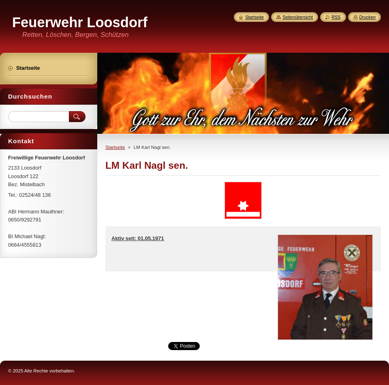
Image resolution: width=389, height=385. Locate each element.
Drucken (367, 17)
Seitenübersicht (297, 17)
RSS (335, 17)
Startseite (115, 147)
